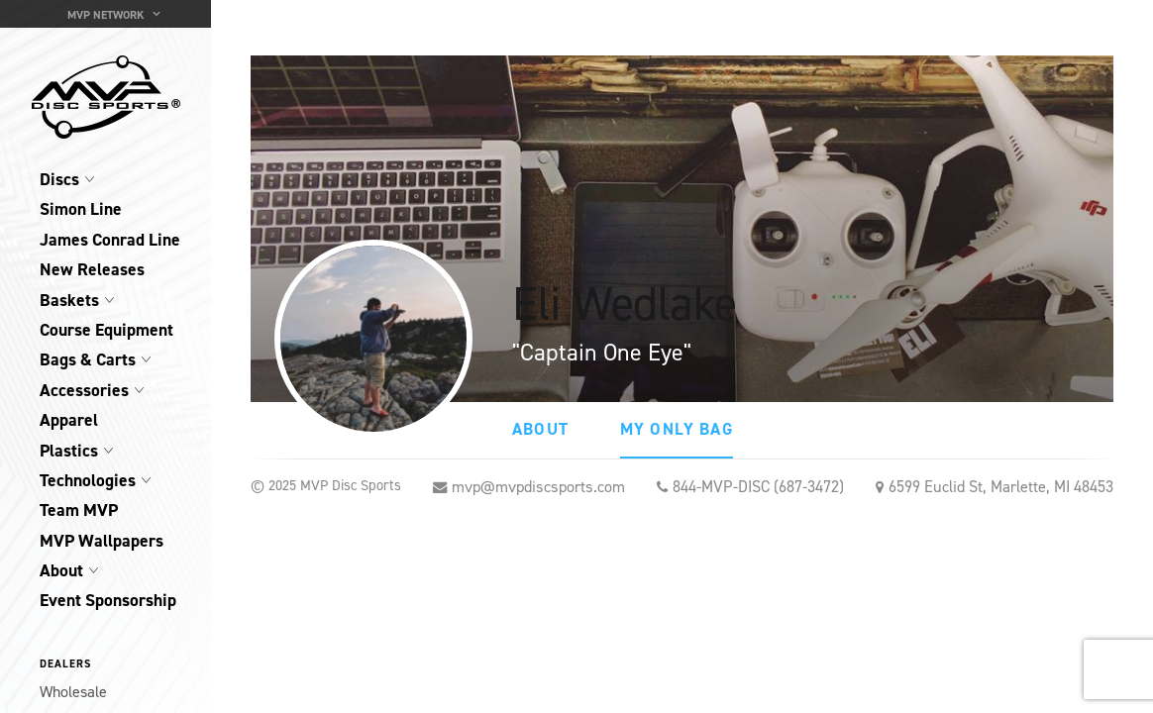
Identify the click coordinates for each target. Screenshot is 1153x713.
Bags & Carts (88, 359)
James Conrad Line (110, 240)
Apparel (69, 420)
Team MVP (79, 510)
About (61, 570)
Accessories (84, 390)
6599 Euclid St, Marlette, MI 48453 (1001, 486)
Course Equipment (106, 330)
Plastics (69, 450)
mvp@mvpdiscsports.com (538, 486)
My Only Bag (676, 429)
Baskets (69, 300)
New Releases (92, 269)
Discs (59, 179)
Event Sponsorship (108, 600)
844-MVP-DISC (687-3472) (758, 486)
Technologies (88, 480)
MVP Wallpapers (101, 541)
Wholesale (73, 691)
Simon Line (81, 209)
